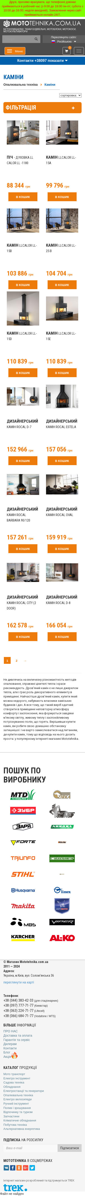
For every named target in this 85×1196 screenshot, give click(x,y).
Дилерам (10, 1044)
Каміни (49, 84)
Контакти (10, 1048)
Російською (64, 41)
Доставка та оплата (17, 1035)
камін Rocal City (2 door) (22, 602)
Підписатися (69, 1148)
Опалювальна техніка (20, 84)
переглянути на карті (18, 982)
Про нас (10, 1031)
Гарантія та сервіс (16, 1040)
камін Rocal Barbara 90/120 (22, 514)
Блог (6, 1052)
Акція (10, 1056)
